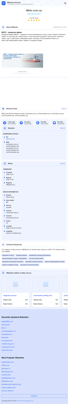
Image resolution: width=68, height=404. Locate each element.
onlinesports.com (8, 347)
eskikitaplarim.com (8, 378)
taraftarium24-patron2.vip (11, 384)
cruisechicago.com (9, 331)
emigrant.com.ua (9, 295)
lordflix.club (6, 375)
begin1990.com (7, 322)
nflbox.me (5, 365)
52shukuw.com (7, 372)
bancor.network (8, 391)
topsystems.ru (7, 334)
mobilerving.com (8, 344)
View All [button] (63, 108)
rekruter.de (6, 325)
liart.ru (4, 328)
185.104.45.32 (10, 139)
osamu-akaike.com (9, 387)
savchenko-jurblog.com (43, 295)
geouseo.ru (6, 368)
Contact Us (34, 396)
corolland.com (7, 341)
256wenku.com (7, 381)
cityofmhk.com (7, 350)
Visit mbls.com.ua (34, 14)
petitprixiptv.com (8, 362)
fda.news (5, 337)
